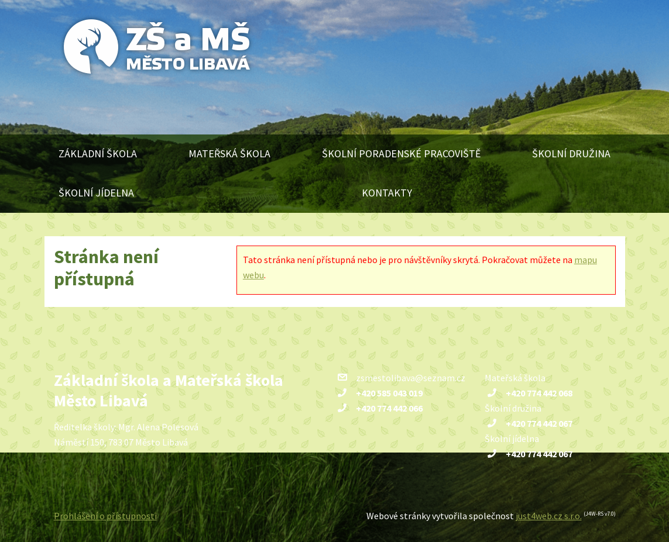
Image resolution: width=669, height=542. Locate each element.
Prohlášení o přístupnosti (105, 516)
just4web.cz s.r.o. (549, 516)
